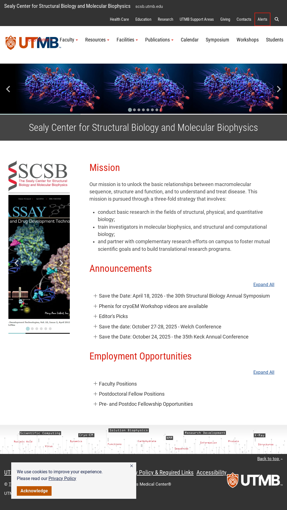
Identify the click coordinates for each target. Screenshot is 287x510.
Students (274, 40)
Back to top (270, 458)
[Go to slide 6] (152, 109)
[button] (131, 466)
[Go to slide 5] (148, 109)
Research (165, 19)
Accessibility (211, 472)
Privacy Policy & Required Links (157, 472)
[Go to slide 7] (157, 109)
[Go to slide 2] (134, 109)
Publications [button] (159, 40)
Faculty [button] (69, 40)
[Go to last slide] (8, 89)
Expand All (263, 284)
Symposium (217, 40)
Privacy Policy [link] (62, 478)
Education (143, 19)
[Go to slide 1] (130, 110)
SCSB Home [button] (38, 40)
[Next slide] (278, 89)
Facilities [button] (127, 40)
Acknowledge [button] (34, 490)
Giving (225, 19)
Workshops (248, 40)
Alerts (262, 19)
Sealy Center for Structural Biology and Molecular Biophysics (67, 6)
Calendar (189, 40)
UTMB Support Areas (197, 19)
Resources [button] (97, 40)
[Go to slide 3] (139, 109)
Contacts (244, 19)
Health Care (119, 19)
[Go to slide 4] (143, 109)
